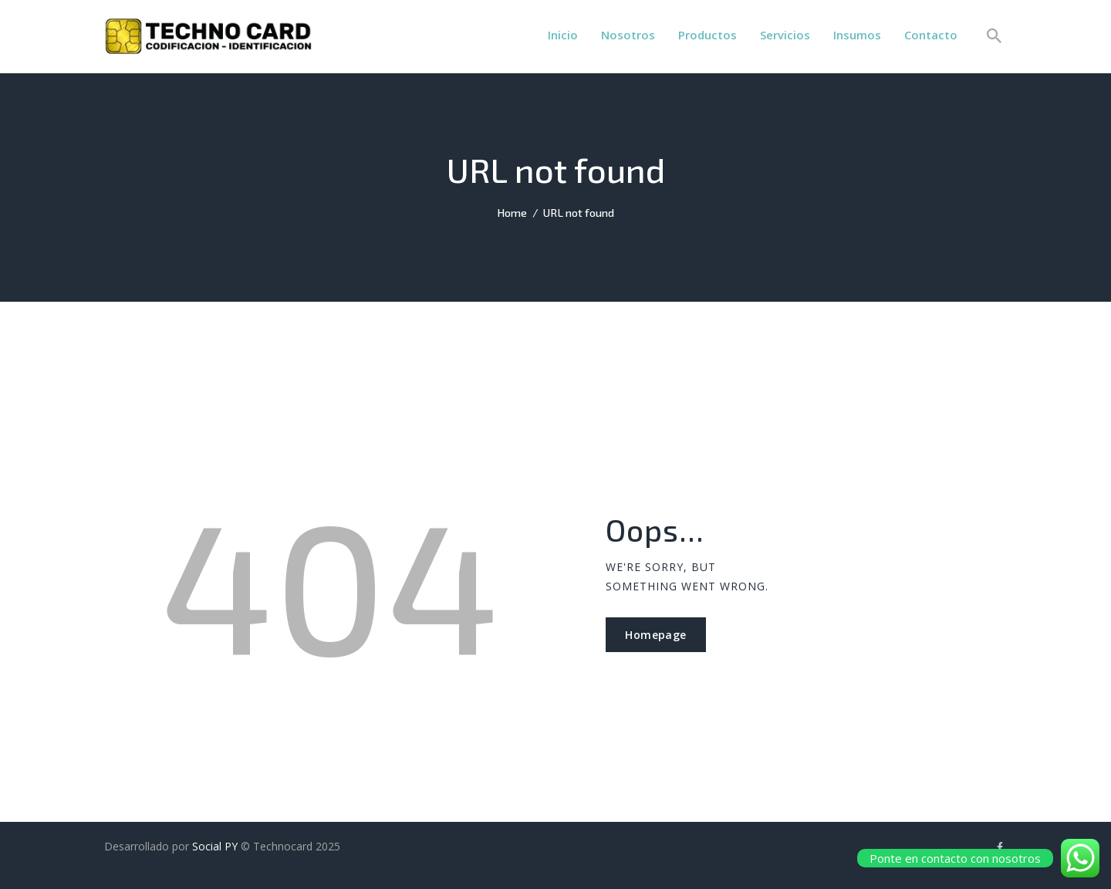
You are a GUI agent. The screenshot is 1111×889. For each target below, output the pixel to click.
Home (512, 212)
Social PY (215, 846)
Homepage (655, 634)
